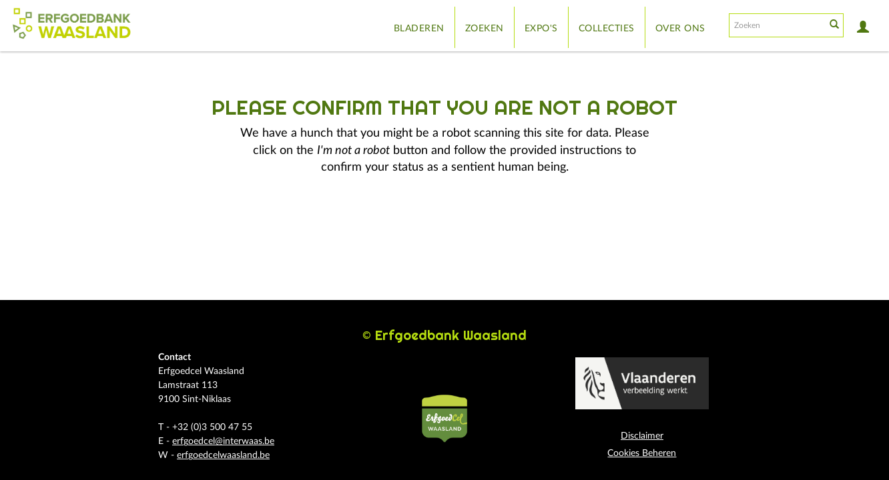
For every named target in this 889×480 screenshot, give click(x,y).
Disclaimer (642, 436)
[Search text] (776, 25)
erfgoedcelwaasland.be (223, 455)
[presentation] (435, 219)
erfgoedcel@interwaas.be (223, 441)
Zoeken (484, 28)
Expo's (541, 28)
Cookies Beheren (641, 453)
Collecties (607, 28)
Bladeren (419, 28)
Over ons (680, 28)
